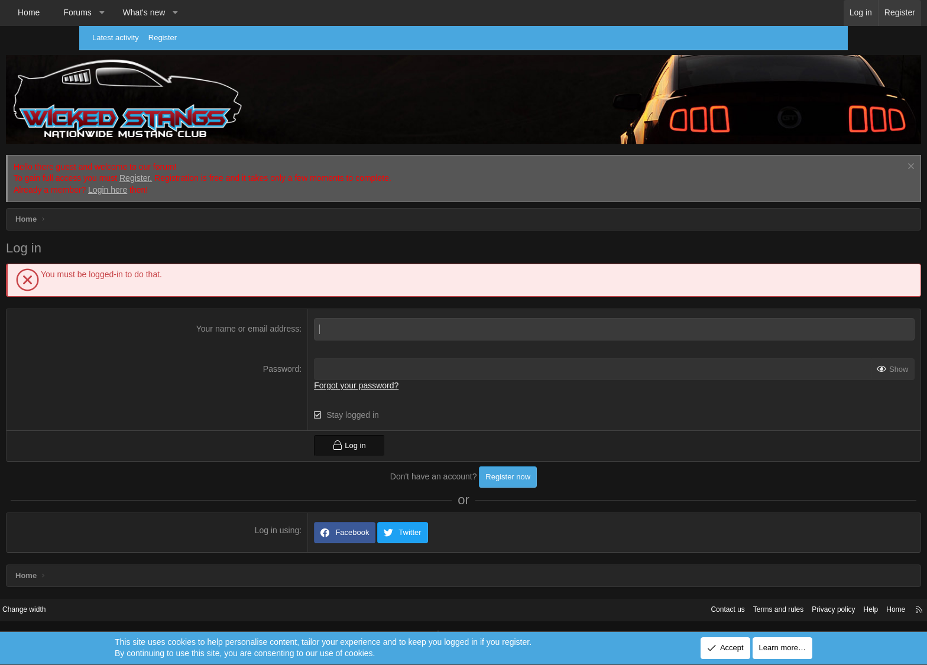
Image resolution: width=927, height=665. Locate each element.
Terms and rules (680, 593)
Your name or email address (274, 313)
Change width (114, 593)
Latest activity (121, 37)
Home (108, 12)
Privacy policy (740, 593)
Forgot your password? (383, 370)
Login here (186, 174)
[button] (181, 13)
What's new (223, 12)
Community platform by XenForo (433, 618)
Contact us (626, 593)
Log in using (303, 514)
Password (308, 353)
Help (780, 593)
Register (168, 37)
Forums (156, 12)
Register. (215, 162)
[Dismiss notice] (830, 151)
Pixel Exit (568, 618)
